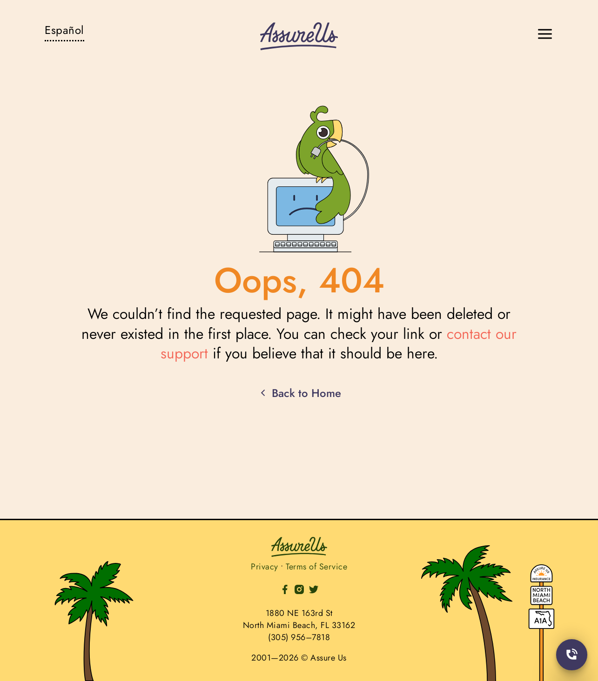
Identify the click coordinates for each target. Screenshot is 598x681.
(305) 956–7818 (299, 637)
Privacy (264, 567)
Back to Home (299, 393)
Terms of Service (316, 567)
